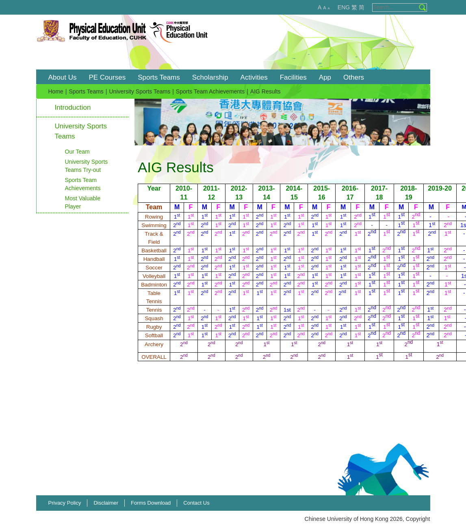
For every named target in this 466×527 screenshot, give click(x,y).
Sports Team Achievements (210, 91)
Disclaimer (105, 503)
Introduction (73, 107)
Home (55, 91)
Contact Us (196, 503)
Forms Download (151, 503)
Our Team (77, 151)
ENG (344, 7)
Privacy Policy (64, 503)
